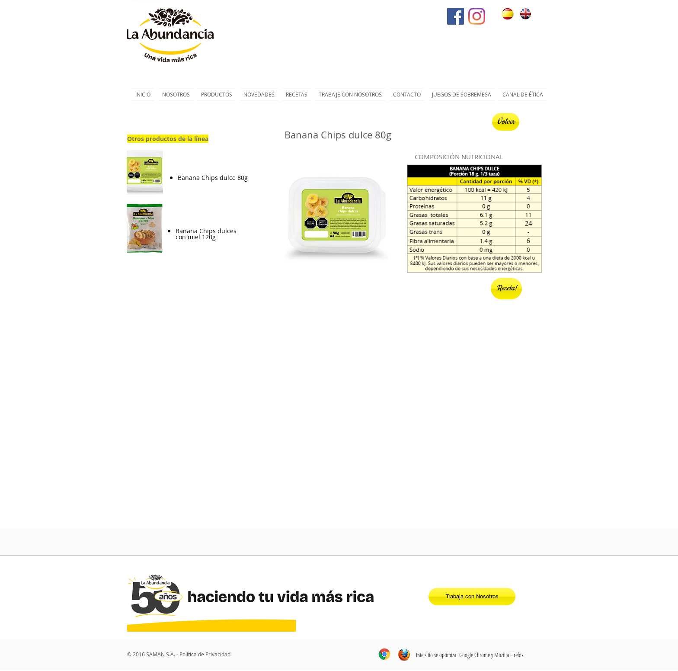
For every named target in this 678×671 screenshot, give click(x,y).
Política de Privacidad (204, 654)
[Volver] (505, 122)
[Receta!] (506, 288)
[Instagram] (476, 16)
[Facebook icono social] (455, 16)
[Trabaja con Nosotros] (472, 596)
